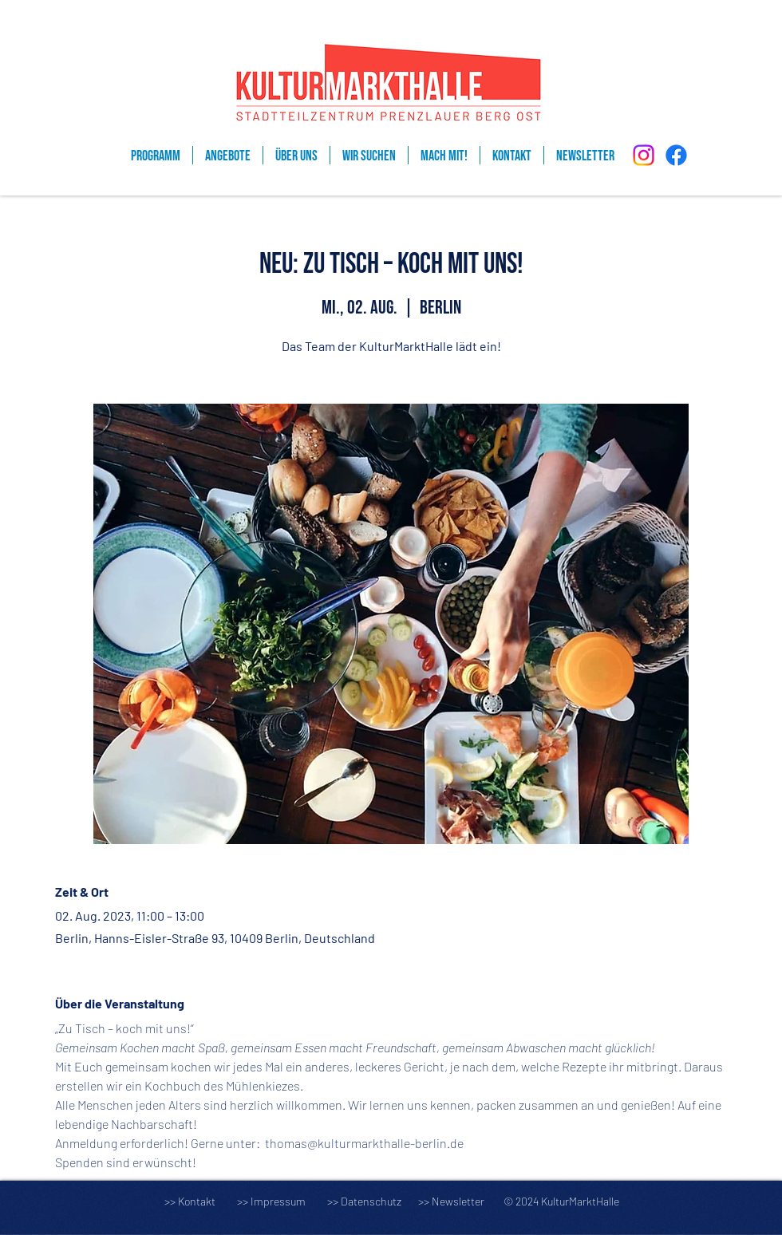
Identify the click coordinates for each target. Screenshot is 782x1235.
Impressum (278, 1201)
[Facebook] (676, 155)
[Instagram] (644, 155)
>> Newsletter (451, 1201)
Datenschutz (378, 1201)
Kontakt (196, 1201)
